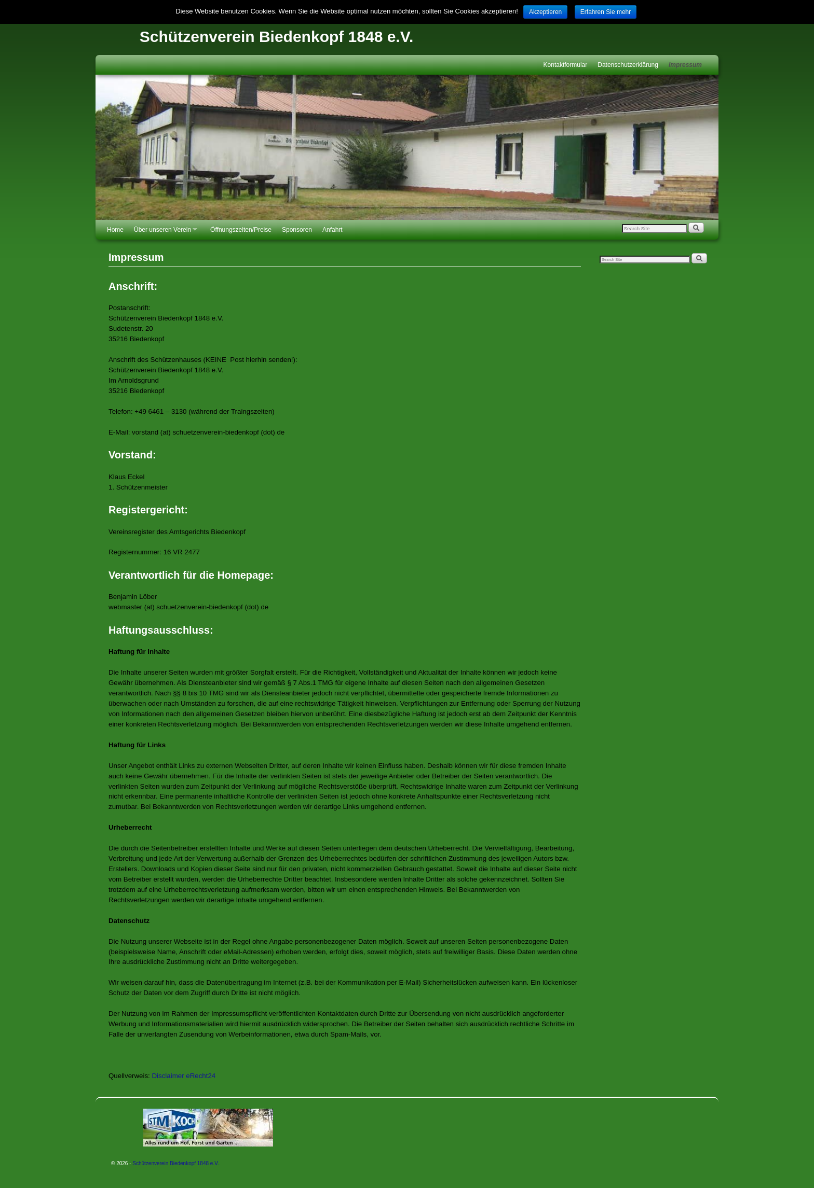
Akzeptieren (545, 12)
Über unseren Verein (163, 233)
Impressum (685, 64)
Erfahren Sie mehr (605, 12)
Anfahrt (332, 229)
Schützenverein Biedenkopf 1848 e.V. (276, 36)
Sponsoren (297, 229)
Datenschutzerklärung (628, 64)
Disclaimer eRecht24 (184, 1076)
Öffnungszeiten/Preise (241, 229)
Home (115, 229)
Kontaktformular (566, 64)
